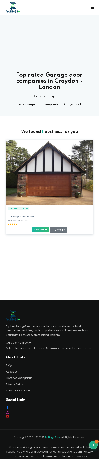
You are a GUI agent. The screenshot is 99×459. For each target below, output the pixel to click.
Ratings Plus (52, 437)
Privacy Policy (14, 384)
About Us (12, 371)
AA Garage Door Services (21, 217)
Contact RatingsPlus (19, 378)
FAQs (9, 365)
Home (36, 96)
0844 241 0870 (22, 343)
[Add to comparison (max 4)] (58, 230)
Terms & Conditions (18, 390)
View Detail (40, 229)
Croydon (53, 96)
